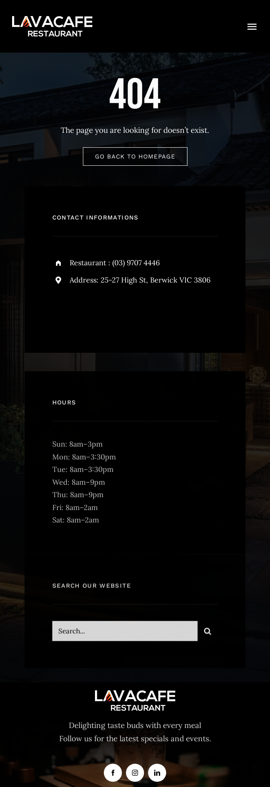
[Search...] (125, 634)
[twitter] (83, 311)
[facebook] (61, 311)
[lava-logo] (52, 19)
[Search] (208, 634)
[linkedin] (157, 773)
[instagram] (106, 311)
